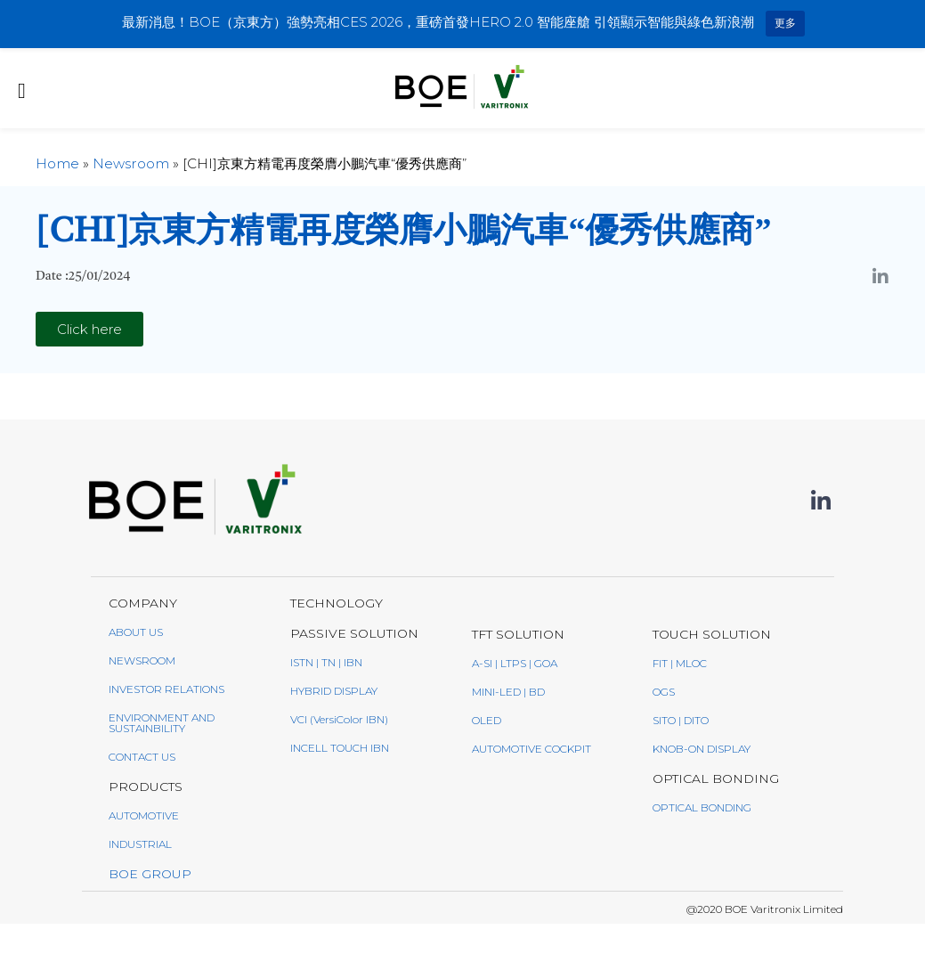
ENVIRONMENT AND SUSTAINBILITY (162, 723)
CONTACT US (142, 756)
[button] (89, 329)
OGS (664, 691)
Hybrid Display (333, 690)
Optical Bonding (702, 807)
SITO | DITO (681, 720)
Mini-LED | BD (508, 691)
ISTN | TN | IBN (326, 662)
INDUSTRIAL (140, 844)
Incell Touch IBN (339, 747)
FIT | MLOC (680, 663)
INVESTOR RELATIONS (166, 689)
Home (57, 163)
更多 (785, 22)
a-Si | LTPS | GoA (514, 663)
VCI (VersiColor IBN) (339, 719)
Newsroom (131, 163)
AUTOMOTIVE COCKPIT (531, 748)
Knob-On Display (702, 748)
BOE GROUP (150, 874)
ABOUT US (136, 632)
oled (486, 720)
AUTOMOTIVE (144, 815)
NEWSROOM (142, 660)
